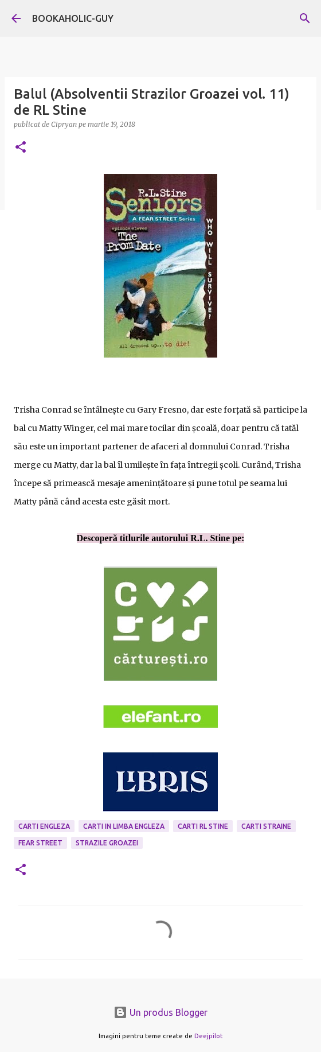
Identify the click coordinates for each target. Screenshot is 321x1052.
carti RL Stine (203, 826)
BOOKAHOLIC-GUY (72, 18)
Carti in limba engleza (124, 826)
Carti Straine (266, 826)
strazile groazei (107, 843)
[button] (21, 148)
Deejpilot (208, 1035)
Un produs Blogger (160, 1012)
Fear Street (40, 843)
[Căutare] (305, 18)
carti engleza (44, 826)
